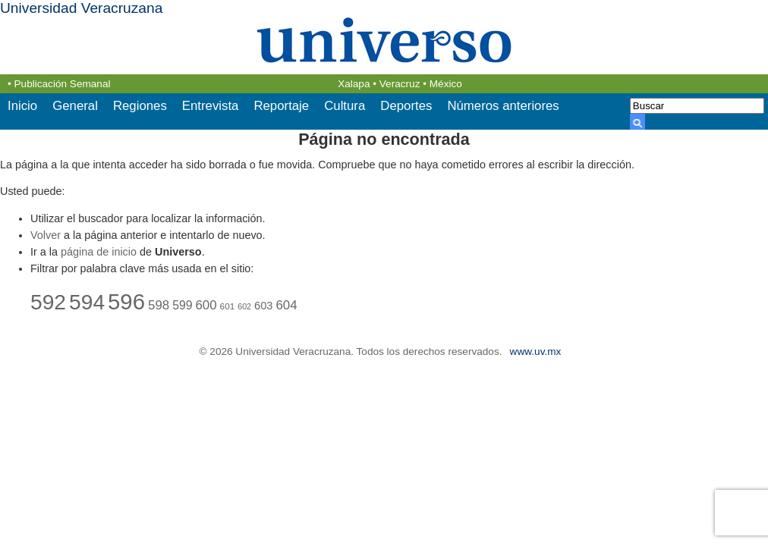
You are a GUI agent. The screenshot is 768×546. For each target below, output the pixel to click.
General (75, 106)
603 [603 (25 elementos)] (263, 306)
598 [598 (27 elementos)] (158, 305)
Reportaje (281, 106)
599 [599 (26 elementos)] (182, 305)
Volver (45, 235)
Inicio (22, 106)
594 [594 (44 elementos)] (87, 302)
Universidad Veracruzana (81, 8)
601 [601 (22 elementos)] (227, 306)
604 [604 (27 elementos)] (286, 305)
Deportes (406, 106)
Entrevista (210, 106)
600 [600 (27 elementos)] (205, 305)
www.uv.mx (536, 351)
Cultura (344, 106)
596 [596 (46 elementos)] (126, 301)
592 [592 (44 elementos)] (48, 302)
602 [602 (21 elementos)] (244, 306)
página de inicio (99, 252)
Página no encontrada (384, 139)
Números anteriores (503, 106)
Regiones (140, 106)
